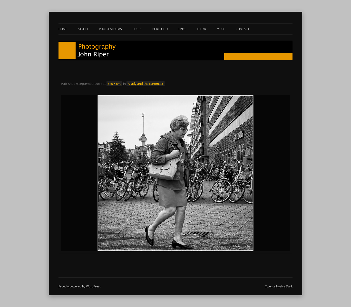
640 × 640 (114, 83)
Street (83, 29)
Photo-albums (110, 29)
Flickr (201, 29)
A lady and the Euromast (145, 83)
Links (182, 29)
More (221, 29)
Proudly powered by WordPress (79, 286)
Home (62, 29)
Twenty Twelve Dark (278, 286)
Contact (242, 29)
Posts (137, 29)
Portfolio (160, 29)
